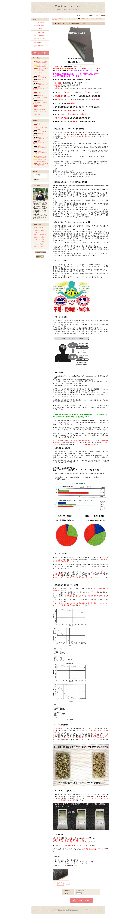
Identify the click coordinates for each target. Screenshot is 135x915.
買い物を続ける (58, 882)
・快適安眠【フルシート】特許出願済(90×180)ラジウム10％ (40, 102)
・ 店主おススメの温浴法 (39, 237)
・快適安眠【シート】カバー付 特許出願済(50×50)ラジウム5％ (40, 88)
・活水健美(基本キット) (39, 109)
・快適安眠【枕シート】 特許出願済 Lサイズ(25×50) (40, 80)
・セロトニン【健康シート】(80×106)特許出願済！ (40, 65)
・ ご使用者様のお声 (38, 227)
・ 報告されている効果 (38, 230)
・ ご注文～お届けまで (38, 244)
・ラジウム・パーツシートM (40, 112)
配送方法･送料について (74, 909)
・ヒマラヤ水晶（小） (38, 114)
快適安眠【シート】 (39, 25)
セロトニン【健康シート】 (41, 22)
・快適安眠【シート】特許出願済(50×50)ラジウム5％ (40, 84)
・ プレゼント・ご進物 (38, 241)
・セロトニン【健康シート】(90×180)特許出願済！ (40, 62)
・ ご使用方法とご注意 (38, 239)
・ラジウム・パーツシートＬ (40, 127)
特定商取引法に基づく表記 (52, 909)
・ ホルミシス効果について (39, 234)
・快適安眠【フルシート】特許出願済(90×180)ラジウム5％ (40, 97)
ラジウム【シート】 (39, 32)
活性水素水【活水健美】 (40, 38)
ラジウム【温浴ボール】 (40, 28)
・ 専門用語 (36, 232)
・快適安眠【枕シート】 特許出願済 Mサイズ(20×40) (40, 76)
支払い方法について (63, 909)
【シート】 (73, 18)
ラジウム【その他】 (39, 35)
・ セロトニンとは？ (38, 246)
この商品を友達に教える (60, 885)
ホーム (55, 18)
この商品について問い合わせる (62, 884)
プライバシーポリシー (85, 909)
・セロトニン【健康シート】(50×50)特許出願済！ (40, 69)
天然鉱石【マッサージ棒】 (41, 42)
